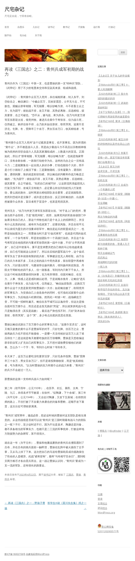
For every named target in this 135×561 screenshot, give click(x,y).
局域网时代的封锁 (107, 262)
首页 (7, 27)
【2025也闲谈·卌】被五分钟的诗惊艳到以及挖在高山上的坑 (114, 144)
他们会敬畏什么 (106, 162)
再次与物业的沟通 (107, 216)
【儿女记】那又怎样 (109, 166)
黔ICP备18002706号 (15, 554)
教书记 (66, 27)
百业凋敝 (103, 203)
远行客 (96, 27)
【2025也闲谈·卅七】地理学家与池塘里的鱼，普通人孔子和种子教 (114, 244)
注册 (100, 494)
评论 (102, 508)
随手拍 (8, 35)
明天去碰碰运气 (106, 253)
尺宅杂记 (14, 9)
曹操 (78, 474)
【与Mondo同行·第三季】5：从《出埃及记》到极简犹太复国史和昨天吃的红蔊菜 (114, 276)
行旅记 (111, 27)
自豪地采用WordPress (37, 554)
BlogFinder (115, 431)
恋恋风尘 (103, 257)
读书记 (51, 27)
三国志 (70, 474)
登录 (100, 499)
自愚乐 (20, 27)
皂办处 (23, 35)
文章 (102, 503)
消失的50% (104, 321)
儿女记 (36, 27)
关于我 (38, 35)
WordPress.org (106, 512)
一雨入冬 (103, 266)
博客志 (103, 431)
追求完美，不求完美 (109, 171)
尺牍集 (81, 27)
